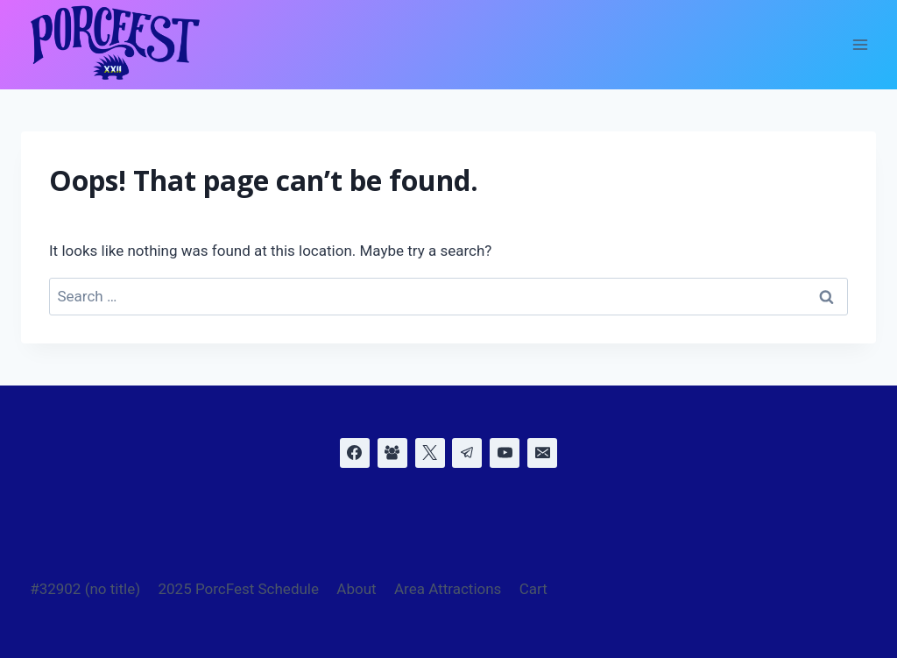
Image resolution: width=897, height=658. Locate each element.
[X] (430, 453)
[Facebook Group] (392, 453)
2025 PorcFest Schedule (238, 589)
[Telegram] (467, 453)
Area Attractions (447, 589)
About (356, 589)
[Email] (542, 453)
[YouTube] (504, 453)
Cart (533, 589)
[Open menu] (860, 45)
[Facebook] (355, 453)
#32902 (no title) (85, 589)
